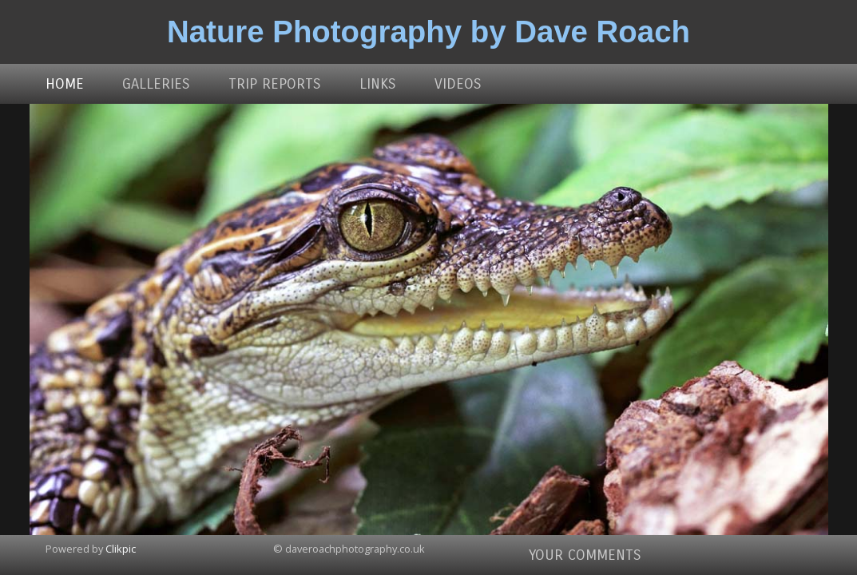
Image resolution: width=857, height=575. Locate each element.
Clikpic (120, 548)
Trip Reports (274, 84)
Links (377, 84)
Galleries (156, 84)
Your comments (585, 555)
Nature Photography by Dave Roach (428, 31)
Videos (458, 84)
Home (65, 84)
